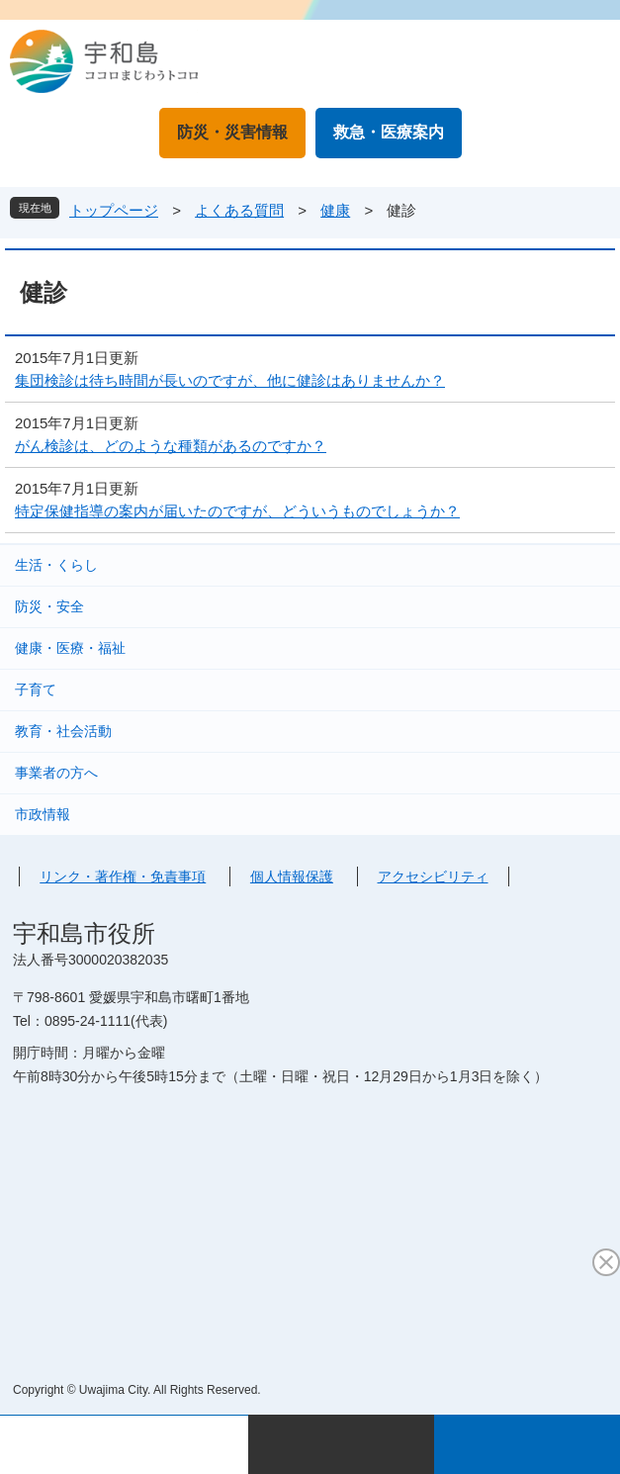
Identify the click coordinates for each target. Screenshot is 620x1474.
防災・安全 (49, 606)
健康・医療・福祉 (70, 648)
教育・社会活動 (63, 731)
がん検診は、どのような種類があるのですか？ (170, 445)
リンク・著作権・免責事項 (123, 876)
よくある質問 (239, 210)
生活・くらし (56, 565)
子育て (35, 689)
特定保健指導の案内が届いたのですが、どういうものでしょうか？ (237, 511)
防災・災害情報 (232, 132)
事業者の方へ (56, 773)
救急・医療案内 (388, 132)
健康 (335, 210)
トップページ (113, 210)
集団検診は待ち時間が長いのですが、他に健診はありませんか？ (230, 380)
